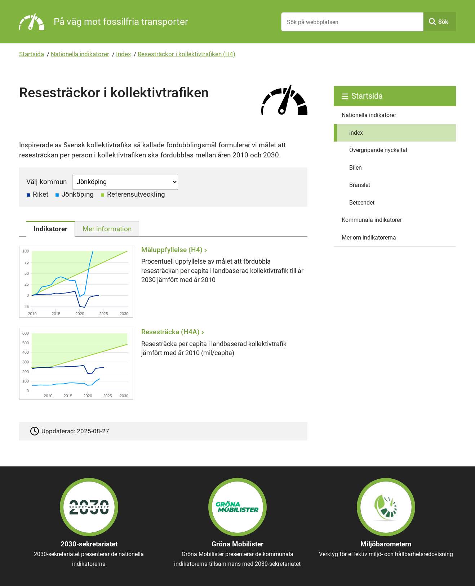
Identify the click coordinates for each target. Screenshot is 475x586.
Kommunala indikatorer (371, 219)
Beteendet (361, 202)
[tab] (50, 229)
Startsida (31, 54)
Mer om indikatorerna (369, 237)
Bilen (355, 167)
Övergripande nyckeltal (378, 150)
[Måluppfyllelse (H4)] (161, 281)
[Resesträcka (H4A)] (161, 364)
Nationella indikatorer (80, 54)
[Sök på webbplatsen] (352, 21)
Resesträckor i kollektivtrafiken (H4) (186, 54)
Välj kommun (46, 182)
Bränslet (359, 185)
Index (123, 54)
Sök (443, 21)
